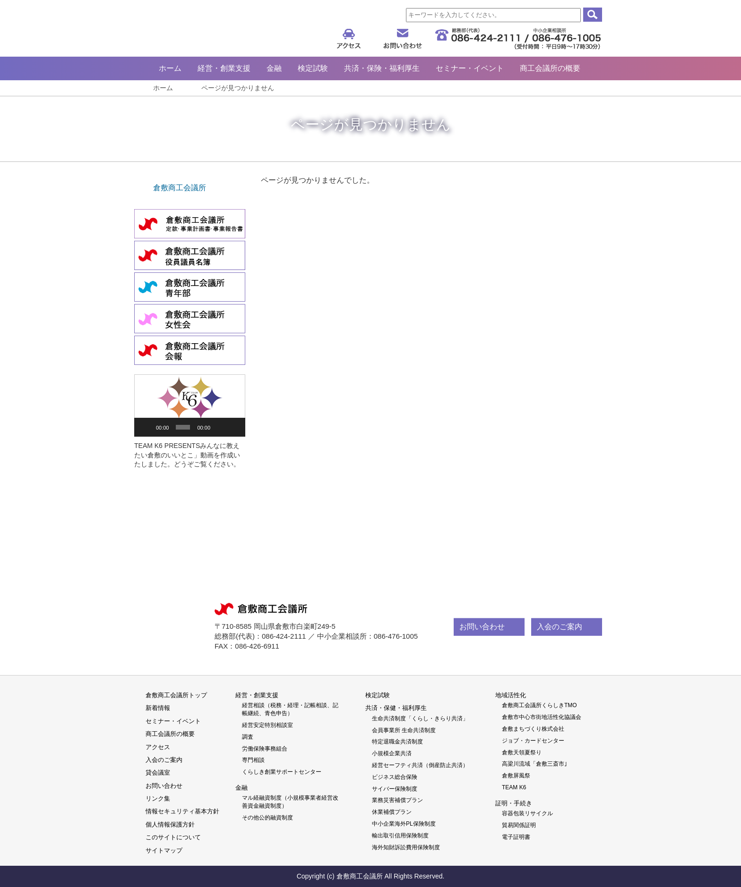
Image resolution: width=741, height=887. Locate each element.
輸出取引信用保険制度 (400, 835)
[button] (190, 405)
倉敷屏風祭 (516, 775)
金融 (274, 68)
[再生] (146, 427)
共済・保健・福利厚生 (396, 707)
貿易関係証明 (519, 825)
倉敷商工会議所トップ (176, 695)
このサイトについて (173, 837)
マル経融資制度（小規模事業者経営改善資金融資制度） (290, 801)
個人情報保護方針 (170, 824)
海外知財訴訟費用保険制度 (406, 847)
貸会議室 (158, 772)
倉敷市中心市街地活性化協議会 (541, 717)
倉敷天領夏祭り (522, 752)
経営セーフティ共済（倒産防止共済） (420, 765)
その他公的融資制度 (267, 817)
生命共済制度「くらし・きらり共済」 (420, 718)
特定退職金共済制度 (397, 741)
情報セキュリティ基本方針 (182, 811)
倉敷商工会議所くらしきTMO (539, 705)
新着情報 (158, 707)
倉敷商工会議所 (226, 30)
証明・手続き (513, 803)
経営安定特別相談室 (267, 725)
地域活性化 (510, 695)
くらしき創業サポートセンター (281, 772)
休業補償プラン (392, 812)
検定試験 (313, 68)
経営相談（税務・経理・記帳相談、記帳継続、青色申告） (290, 709)
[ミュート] (219, 427)
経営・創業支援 (224, 68)
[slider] (183, 427)
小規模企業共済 (392, 753)
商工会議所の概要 (550, 68)
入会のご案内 (559, 627)
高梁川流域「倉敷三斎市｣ (534, 763)
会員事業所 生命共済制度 (404, 730)
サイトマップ (164, 850)
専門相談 (253, 760)
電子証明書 (516, 837)
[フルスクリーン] (234, 427)
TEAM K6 (514, 787)
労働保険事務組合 (264, 748)
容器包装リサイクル (527, 813)
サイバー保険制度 (394, 789)
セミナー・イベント (470, 68)
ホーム (170, 68)
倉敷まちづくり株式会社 (533, 729)
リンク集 (158, 798)
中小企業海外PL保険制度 (404, 823)
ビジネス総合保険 (394, 777)
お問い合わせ (482, 627)
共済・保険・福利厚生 (382, 68)
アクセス (158, 747)
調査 (247, 737)
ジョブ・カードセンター (533, 740)
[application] (189, 405)
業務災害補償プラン (397, 800)
